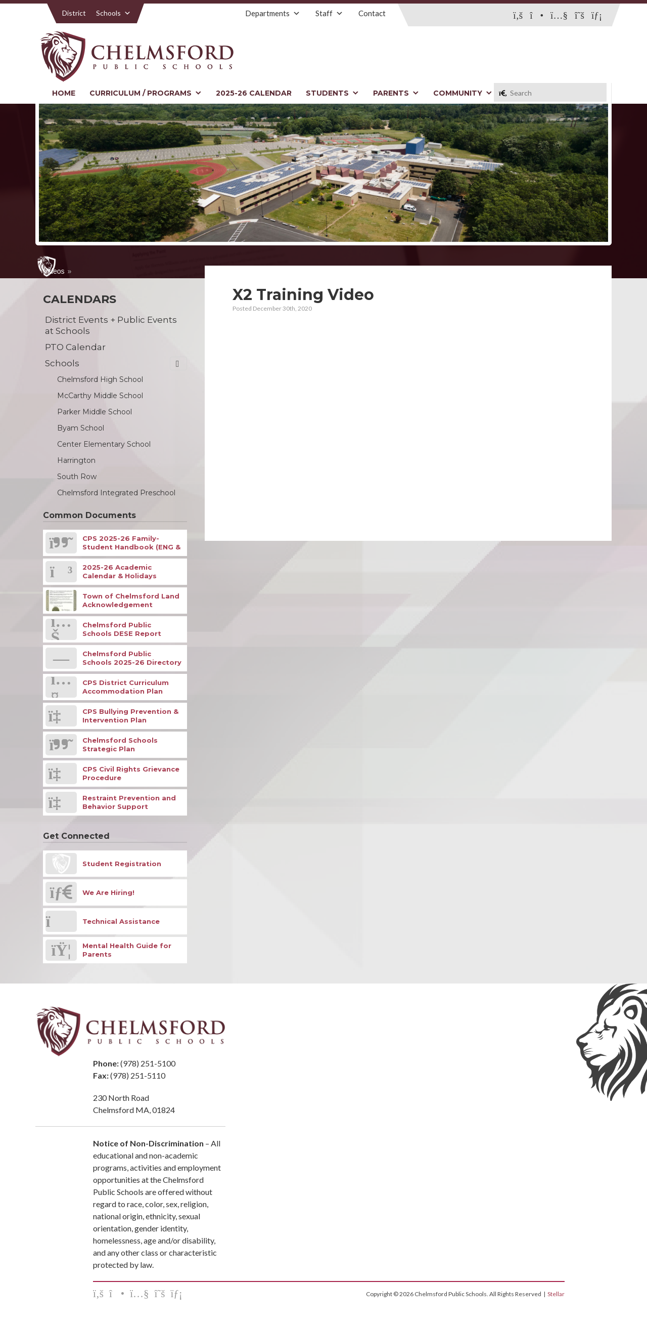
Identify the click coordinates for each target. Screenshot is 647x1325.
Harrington (76, 460)
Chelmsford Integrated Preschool (116, 492)
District (74, 13)
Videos (54, 271)
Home (63, 93)
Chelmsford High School (100, 379)
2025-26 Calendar (254, 93)
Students (332, 93)
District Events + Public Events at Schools (111, 325)
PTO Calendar (75, 347)
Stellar (556, 1294)
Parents (396, 93)
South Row (77, 476)
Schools (113, 13)
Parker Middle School (94, 411)
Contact (372, 13)
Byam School (80, 428)
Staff (329, 13)
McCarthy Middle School (100, 395)
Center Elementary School (104, 444)
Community (462, 93)
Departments (272, 13)
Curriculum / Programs (145, 93)
